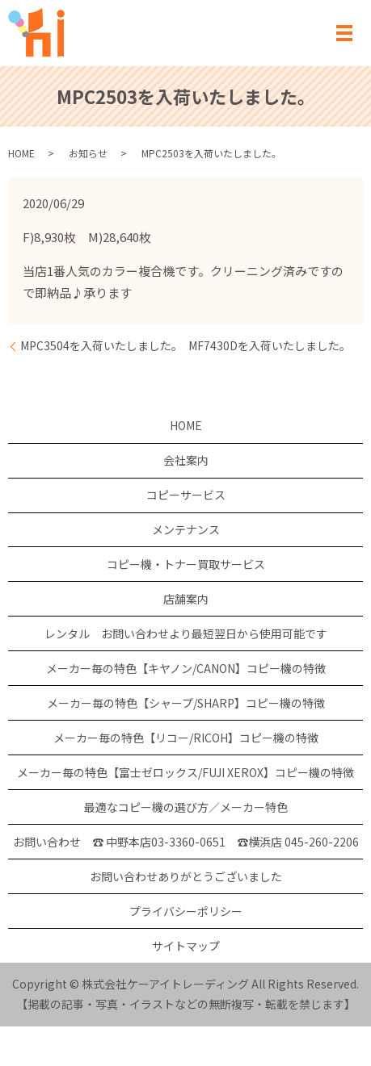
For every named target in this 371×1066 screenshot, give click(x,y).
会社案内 (186, 460)
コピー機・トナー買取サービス (186, 564)
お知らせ (88, 153)
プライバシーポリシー (185, 911)
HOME (21, 153)
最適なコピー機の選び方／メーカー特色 (186, 807)
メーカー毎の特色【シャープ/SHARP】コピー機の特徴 (186, 703)
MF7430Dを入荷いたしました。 (269, 345)
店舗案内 (186, 599)
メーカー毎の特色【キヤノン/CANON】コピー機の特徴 (186, 668)
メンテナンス (186, 529)
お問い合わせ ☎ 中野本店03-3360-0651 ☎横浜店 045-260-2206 (186, 842)
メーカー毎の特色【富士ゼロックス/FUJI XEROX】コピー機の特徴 (185, 772)
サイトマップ (186, 946)
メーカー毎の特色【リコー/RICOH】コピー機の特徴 (185, 737)
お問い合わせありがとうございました (186, 876)
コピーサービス (186, 495)
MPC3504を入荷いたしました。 (101, 345)
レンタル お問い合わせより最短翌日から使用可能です (185, 633)
